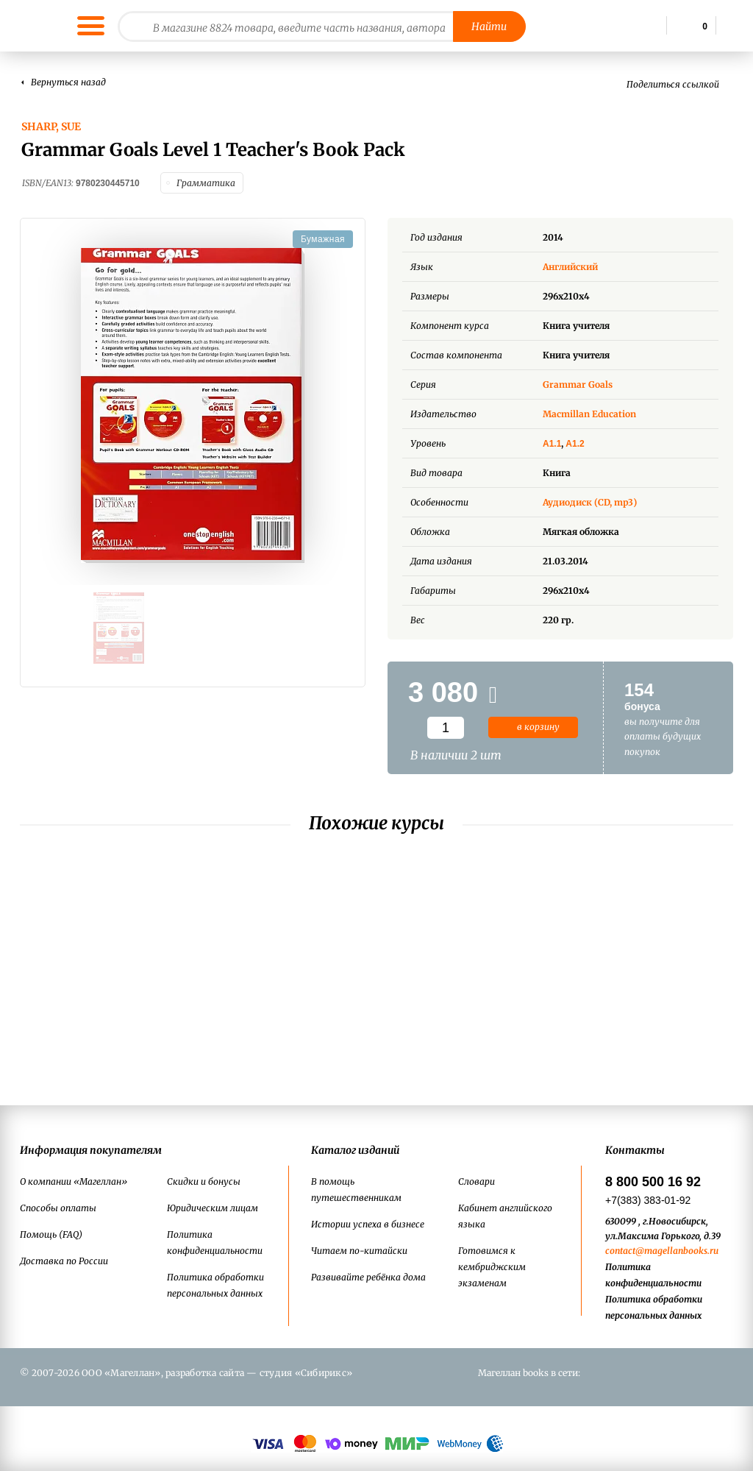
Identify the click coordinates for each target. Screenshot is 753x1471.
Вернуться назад (68, 82)
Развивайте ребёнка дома (368, 1277)
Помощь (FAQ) (51, 1234)
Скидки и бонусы (203, 1181)
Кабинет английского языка (505, 1216)
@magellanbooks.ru (676, 1250)
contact (620, 1250)
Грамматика (205, 181)
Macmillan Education (589, 410)
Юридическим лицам (212, 1207)
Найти (489, 26)
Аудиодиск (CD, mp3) (590, 498)
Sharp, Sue (51, 126)
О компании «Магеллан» (73, 1181)
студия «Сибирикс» (306, 1372)
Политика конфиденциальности (215, 1242)
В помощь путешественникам (356, 1189)
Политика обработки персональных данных (215, 1285)
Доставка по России (64, 1260)
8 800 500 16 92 (653, 1181)
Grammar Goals (578, 380)
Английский (581, 263)
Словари (476, 1181)
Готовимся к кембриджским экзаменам (492, 1267)
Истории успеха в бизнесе (367, 1224)
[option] (193, 401)
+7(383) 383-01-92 (647, 1200)
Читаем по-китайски (359, 1250)
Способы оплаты (58, 1207)
